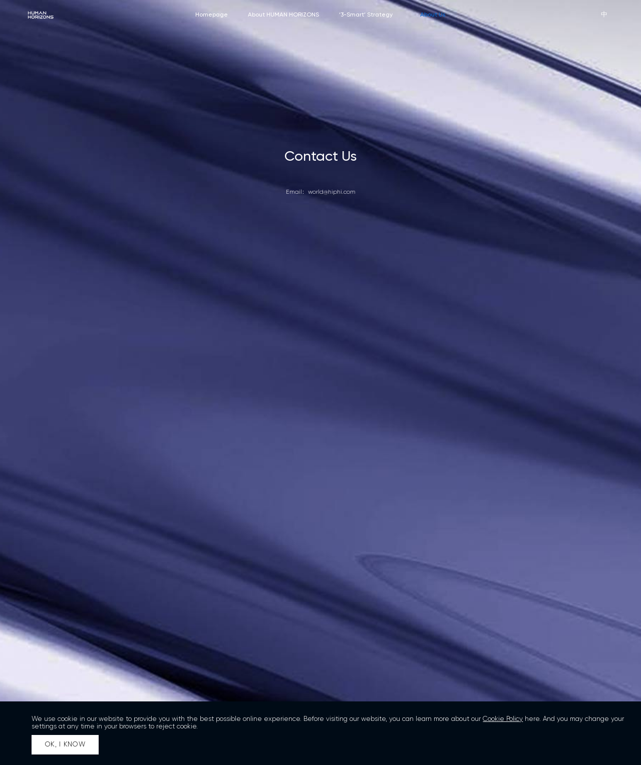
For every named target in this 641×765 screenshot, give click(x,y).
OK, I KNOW (65, 744)
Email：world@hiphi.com (321, 192)
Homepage (211, 14)
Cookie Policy (503, 718)
